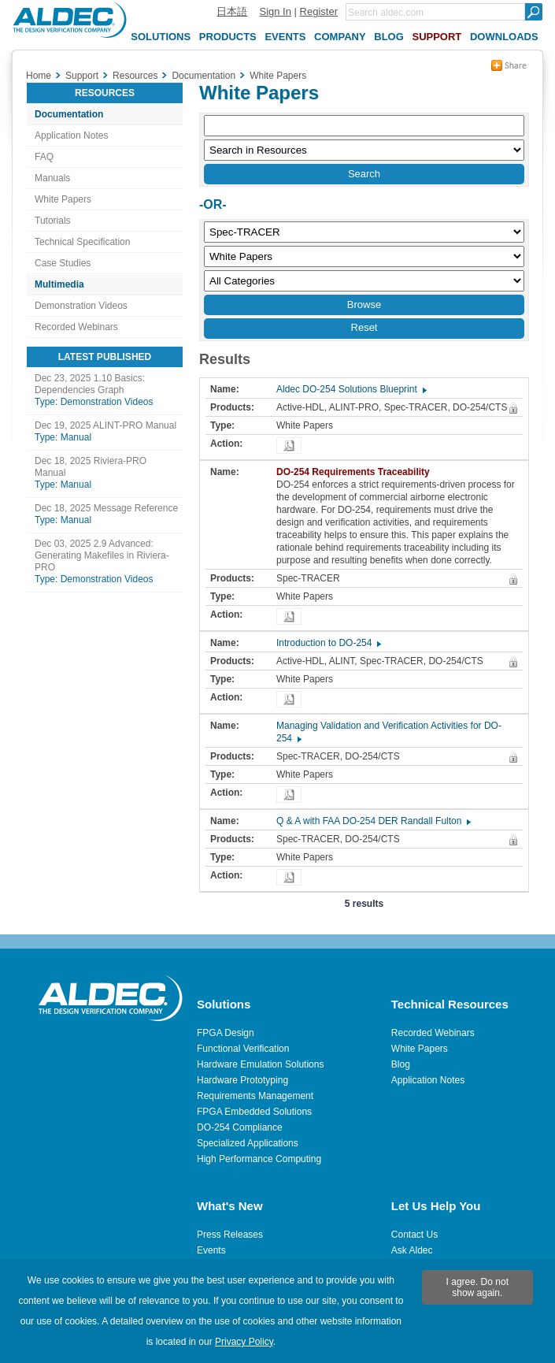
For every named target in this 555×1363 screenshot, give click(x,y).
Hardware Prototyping (242, 1080)
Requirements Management (255, 1095)
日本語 (231, 11)
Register (319, 11)
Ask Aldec (412, 1250)
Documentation (69, 114)
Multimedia (59, 284)
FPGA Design (225, 1032)
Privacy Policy (244, 1341)
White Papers (63, 199)
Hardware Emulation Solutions (260, 1064)
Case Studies (63, 263)
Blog (400, 1064)
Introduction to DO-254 (327, 642)
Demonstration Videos (81, 305)
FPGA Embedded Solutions (254, 1111)
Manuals (52, 178)
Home (38, 75)
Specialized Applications (247, 1143)
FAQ (44, 156)
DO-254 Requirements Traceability (357, 471)
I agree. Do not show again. (477, 1287)
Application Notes (71, 135)
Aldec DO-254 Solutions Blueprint (350, 389)
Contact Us (414, 1234)
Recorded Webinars (76, 326)
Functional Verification (243, 1048)
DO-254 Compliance (240, 1127)
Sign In (274, 11)
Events (211, 1250)
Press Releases (230, 1234)
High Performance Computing (259, 1158)
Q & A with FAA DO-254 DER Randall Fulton (372, 820)
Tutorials (53, 220)
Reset (364, 327)
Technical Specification (82, 241)
